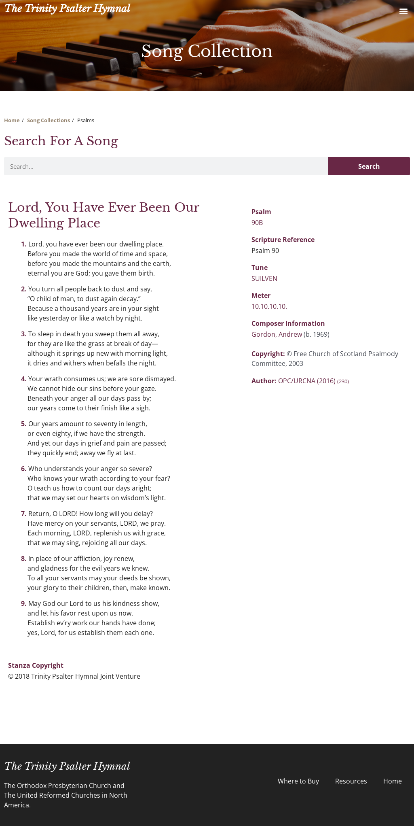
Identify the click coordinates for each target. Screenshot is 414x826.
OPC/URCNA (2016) (313, 380)
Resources (351, 781)
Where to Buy (298, 781)
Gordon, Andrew (277, 334)
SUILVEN (264, 278)
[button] (403, 10)
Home (12, 120)
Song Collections (48, 120)
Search (369, 166)
